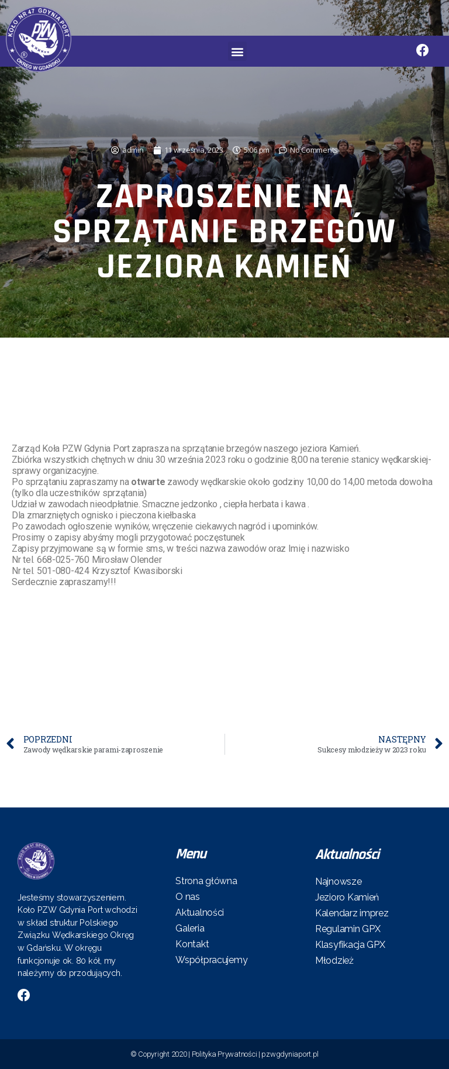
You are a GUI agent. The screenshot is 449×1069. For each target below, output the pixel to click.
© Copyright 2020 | (161, 1054)
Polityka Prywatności (224, 1054)
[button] (237, 51)
